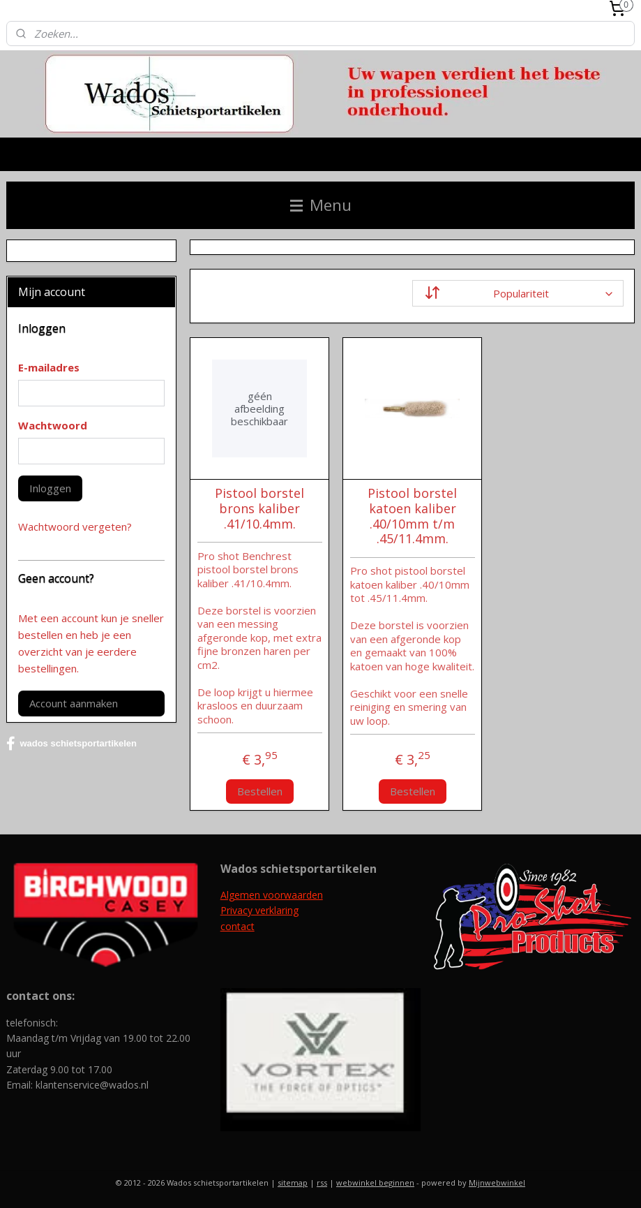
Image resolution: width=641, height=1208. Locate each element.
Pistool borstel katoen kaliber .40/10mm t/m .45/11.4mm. (412, 517)
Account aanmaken (73, 703)
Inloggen (50, 488)
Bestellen (259, 791)
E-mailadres (49, 367)
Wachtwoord (52, 425)
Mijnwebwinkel (497, 1182)
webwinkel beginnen (375, 1182)
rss (322, 1182)
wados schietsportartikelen (71, 744)
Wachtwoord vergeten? (75, 526)
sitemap (293, 1182)
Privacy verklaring (259, 910)
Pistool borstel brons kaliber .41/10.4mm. (259, 509)
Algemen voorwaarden (271, 894)
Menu (321, 205)
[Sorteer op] (518, 293)
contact (237, 926)
